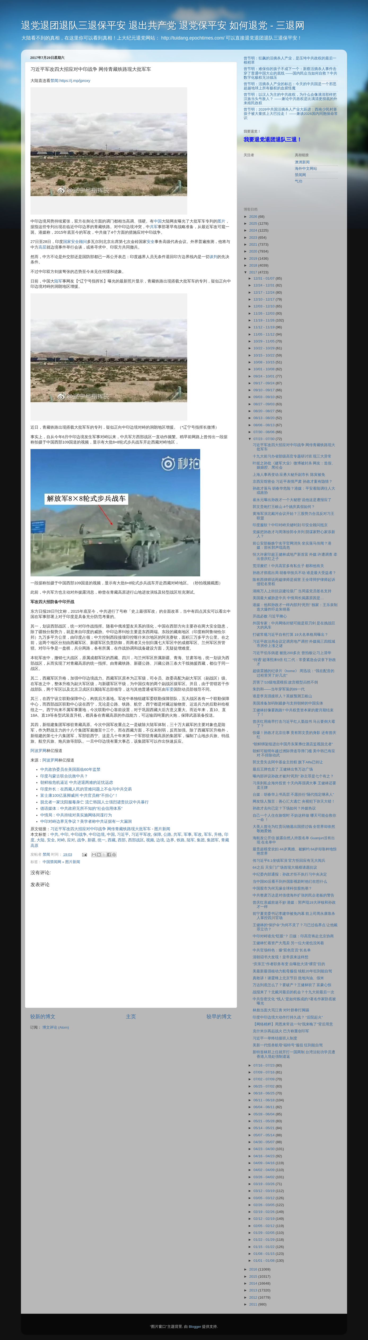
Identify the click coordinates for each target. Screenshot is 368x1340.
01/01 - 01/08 (264, 1261)
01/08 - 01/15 (264, 1254)
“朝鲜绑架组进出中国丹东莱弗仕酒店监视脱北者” (293, 744)
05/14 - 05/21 (264, 1128)
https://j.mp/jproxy (74, 81)
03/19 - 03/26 (264, 1184)
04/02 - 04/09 (264, 1170)
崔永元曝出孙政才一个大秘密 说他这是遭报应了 (292, 500)
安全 (151, 242)
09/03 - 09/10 (264, 397)
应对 (71, 840)
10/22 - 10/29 (264, 348)
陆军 (58, 281)
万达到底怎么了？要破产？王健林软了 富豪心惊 (292, 985)
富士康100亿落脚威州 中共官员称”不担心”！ (79, 795)
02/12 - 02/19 (264, 1219)
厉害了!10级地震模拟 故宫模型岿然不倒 (285, 682)
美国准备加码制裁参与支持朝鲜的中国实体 (288, 703)
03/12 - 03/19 (264, 1191)
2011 (253, 1304)
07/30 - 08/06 (264, 432)
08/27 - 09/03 (264, 404)
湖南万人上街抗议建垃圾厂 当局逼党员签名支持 (292, 591)
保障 (157, 834)
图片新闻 (162, 829)
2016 (253, 1269)
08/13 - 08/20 (264, 418)
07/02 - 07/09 (264, 1079)
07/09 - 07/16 (264, 1072)
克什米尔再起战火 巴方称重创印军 (281, 1031)
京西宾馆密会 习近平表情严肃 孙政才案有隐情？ (293, 482)
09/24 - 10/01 (264, 376)
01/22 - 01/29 (264, 1240)
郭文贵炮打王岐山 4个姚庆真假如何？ (284, 507)
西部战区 (136, 840)
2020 (253, 251)
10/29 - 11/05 (264, 341)
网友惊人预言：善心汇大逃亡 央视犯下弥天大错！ (294, 801)
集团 (201, 840)
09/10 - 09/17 (264, 390)
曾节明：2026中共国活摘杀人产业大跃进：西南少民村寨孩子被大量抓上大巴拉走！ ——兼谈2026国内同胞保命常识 (291, 113)
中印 (64, 834)
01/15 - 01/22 (264, 1247)
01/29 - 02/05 (264, 1233)
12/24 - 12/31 (264, 285)
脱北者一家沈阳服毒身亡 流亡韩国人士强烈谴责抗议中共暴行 (94, 802)
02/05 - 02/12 (264, 1226)
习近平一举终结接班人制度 (275, 1038)
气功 (298, 181)
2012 (253, 1297)
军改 (198, 834)
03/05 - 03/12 (264, 1198)
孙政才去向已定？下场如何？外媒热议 (284, 808)
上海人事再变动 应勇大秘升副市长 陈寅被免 (289, 475)
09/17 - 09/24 (264, 383)
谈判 (213, 257)
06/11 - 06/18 (264, 1100)
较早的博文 (219, 1016)
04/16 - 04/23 (264, 1156)
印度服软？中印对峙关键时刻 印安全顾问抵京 (290, 525)
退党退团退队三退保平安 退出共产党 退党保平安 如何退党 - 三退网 (163, 25)
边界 (170, 840)
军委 (170, 689)
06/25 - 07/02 (264, 1086)
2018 (253, 265)
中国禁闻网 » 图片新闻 (61, 862)
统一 (102, 840)
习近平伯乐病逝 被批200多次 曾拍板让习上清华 (292, 653)
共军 (154, 227)
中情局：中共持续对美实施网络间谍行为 (76, 815)
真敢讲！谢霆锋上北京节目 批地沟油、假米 (288, 978)
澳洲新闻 (302, 162)
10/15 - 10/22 (264, 355)
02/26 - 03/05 (264, 1205)
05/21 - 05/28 (264, 1121)
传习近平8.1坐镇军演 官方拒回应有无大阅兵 (289, 861)
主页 (131, 1016)
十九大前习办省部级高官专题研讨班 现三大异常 (292, 456)
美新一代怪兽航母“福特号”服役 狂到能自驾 (288, 1045)
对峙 (61, 840)
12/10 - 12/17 (264, 299)
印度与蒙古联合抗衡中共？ (64, 776)
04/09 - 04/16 (264, 1163)
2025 (253, 223)
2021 (253, 244)
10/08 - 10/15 (264, 362)
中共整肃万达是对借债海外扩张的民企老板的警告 (293, 895)
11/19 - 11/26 (264, 320)
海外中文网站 (306, 169)
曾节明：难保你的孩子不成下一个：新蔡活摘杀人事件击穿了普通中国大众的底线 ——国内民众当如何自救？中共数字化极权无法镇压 (290, 73)
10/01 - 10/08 (264, 369)
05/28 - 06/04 (264, 1114)
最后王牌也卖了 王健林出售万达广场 (283, 769)
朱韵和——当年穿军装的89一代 (279, 689)
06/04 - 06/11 (264, 1107)
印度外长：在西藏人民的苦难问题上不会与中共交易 (86, 789)
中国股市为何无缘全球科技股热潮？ (282, 888)
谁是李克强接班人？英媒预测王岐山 (282, 696)
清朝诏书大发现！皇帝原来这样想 (280, 957)
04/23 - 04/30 (264, 1149)
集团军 (213, 840)
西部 (122, 840)
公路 (167, 834)
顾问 (83, 242)
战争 (81, 840)
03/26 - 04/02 (264, 1177)
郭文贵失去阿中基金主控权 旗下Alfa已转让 (288, 762)
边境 (160, 840)
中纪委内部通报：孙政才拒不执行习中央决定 (290, 874)
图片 (221, 221)
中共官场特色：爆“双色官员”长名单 (282, 950)
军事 (188, 834)
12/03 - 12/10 (264, 306)
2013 (253, 1290)
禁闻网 (300, 175)
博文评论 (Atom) (55, 1027)
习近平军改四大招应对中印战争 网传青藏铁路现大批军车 (100, 829)
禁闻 (54, 81)
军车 (208, 834)
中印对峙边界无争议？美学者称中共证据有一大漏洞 (86, 821)
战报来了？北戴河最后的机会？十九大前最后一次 (293, 992)
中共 (54, 834)
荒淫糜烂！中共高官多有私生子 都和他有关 (288, 566)
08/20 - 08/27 (264, 411)
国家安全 (71, 242)
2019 (253, 258)
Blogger (195, 1327)
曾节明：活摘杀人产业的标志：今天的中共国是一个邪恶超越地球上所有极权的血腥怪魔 (290, 86)
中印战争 (79, 834)
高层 (42, 247)
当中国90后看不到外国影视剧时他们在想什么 (290, 882)
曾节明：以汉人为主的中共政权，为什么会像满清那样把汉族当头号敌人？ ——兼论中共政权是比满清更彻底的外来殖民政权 (290, 99)
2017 (253, 272)
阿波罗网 (38, 751)
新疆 (91, 840)
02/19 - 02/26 (264, 1212)
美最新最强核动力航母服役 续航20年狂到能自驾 (292, 971)
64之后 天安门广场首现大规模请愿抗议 (285, 867)
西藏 (112, 840)
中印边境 (97, 834)
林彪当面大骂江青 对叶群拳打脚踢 (281, 1010)
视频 (150, 840)
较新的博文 (42, 1016)
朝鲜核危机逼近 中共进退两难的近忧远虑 (76, 782)
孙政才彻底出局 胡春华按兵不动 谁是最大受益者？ (294, 573)
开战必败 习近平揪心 (270, 616)
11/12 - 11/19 (264, 327)
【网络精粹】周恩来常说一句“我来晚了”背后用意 (293, 1024)
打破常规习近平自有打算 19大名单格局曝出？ (290, 635)
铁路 (181, 840)
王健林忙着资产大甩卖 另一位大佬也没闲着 (288, 943)
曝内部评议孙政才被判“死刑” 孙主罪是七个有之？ (293, 776)
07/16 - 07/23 (264, 1065)
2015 (253, 1276)
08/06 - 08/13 (264, 425)
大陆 (41, 840)
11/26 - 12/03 (264, 313)
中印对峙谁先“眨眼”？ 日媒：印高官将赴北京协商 (293, 936)
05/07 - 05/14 (264, 1135)
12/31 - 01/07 (264, 278)
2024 (253, 230)
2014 (253, 1283)
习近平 (123, 834)
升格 (218, 834)
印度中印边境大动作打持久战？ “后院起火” (288, 1017)
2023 (253, 238)
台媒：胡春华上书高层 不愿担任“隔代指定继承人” (293, 795)
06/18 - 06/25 (264, 1093)
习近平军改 (141, 834)
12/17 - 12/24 (264, 292)
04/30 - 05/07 (264, 1142)
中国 (158, 221)
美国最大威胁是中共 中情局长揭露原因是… (288, 598)
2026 (253, 217)
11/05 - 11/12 (264, 334)
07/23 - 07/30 (264, 439)
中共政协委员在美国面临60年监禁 (70, 769)
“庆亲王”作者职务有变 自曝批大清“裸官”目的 (289, 964)
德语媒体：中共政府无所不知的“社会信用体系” (81, 808)
